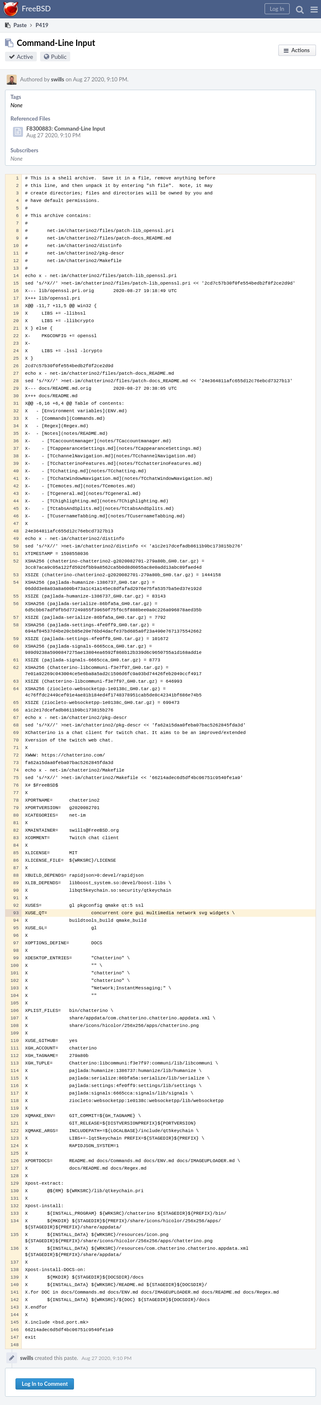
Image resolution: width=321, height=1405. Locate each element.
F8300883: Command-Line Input (65, 128)
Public (58, 56)
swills (57, 79)
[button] (314, 9)
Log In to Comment (45, 1383)
